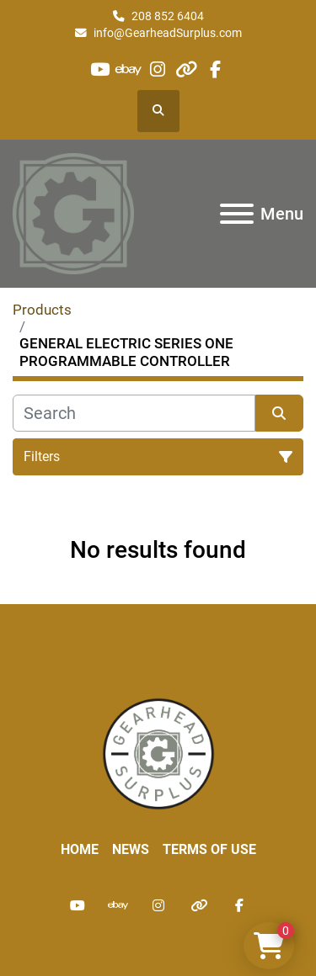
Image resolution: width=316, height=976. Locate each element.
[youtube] (100, 69)
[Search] (134, 413)
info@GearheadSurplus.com (168, 33)
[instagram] (157, 69)
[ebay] (128, 69)
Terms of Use (209, 849)
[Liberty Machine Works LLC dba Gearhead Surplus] (158, 753)
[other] (187, 69)
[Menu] (237, 214)
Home (80, 849)
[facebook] (215, 69)
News (130, 849)
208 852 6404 (167, 16)
